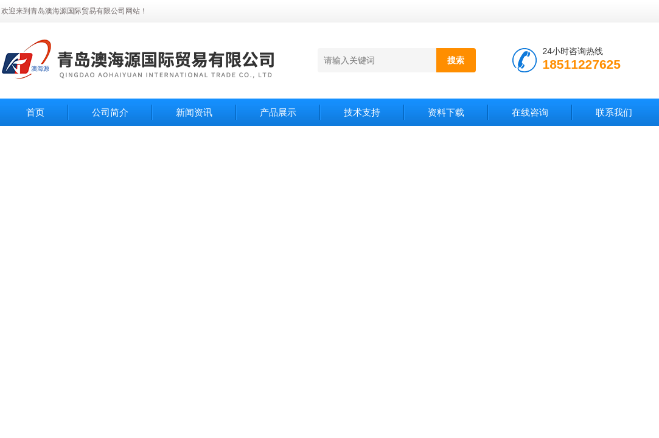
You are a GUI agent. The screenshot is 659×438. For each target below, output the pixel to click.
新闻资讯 (194, 112)
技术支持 (362, 112)
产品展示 (278, 112)
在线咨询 (530, 112)
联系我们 (614, 112)
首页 (35, 112)
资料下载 (446, 112)
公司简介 (110, 112)
